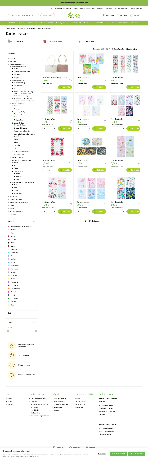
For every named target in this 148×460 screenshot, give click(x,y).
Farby (11, 221)
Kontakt (9, 404)
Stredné (18, 176)
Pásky (16, 69)
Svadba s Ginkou (58, 401)
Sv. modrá (12, 262)
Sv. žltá (11, 279)
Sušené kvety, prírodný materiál (23, 182)
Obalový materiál (17, 157)
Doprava (33, 401)
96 (110, 49)
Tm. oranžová (14, 289)
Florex (16, 106)
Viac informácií (34, 456)
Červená (12, 239)
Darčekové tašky (46, 28)
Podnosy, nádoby (19, 83)
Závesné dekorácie (20, 128)
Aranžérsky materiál (34, 23)
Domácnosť (48, 23)
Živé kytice (135, 23)
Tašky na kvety (89, 41)
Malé (17, 179)
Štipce (16, 142)
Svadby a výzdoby (59, 399)
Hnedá (11, 246)
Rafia (15, 184)
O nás (9, 399)
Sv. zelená (12, 275)
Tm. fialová (13, 282)
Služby (9, 401)
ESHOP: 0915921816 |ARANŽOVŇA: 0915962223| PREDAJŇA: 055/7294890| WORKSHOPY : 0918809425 (81, 8)
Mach (16, 190)
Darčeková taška (83, 77)
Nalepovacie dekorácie (22, 131)
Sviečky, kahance (62, 23)
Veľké (18, 173)
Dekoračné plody (19, 154)
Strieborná (13, 256)
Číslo (10, 313)
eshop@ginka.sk (121, 8)
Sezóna (12, 23)
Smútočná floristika (60, 404)
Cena (11, 323)
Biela (11, 233)
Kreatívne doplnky (18, 123)
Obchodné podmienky (37, 399)
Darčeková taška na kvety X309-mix (55, 77)
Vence (16, 89)
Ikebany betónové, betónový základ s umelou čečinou (23, 93)
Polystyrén (17, 109)
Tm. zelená (13, 298)
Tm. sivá (12, 295)
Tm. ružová (13, 292)
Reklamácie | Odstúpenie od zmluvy (38, 405)
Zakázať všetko (118, 454)
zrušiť (34, 221)
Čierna (11, 243)
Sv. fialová (12, 259)
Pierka (16, 148)
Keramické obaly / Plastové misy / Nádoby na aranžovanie (24, 100)
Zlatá (11, 305)
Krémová (12, 249)
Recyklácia (34, 410)
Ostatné (55, 410)
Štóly (15, 165)
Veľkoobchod (34, 413)
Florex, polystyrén (18, 104)
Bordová (12, 236)
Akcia (108, 23)
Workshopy (57, 407)
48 (107, 49)
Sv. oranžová (13, 266)
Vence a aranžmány (120, 23)
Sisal (15, 187)
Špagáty (16, 78)
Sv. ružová (13, 269)
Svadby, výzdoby (47, 15)
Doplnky (17, 75)
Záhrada (99, 23)
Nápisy (16, 139)
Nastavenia (102, 454)
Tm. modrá (13, 285)
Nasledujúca (95, 221)
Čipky (16, 168)
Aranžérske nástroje (19, 66)
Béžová (12, 230)
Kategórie (12, 53)
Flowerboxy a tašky (35, 28)
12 (102, 49)
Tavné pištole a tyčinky (22, 72)
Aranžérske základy (18, 81)
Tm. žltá (12, 302)
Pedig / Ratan (18, 193)
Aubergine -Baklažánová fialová (20, 226)
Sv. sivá (12, 272)
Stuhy (16, 162)
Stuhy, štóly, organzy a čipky (21, 160)
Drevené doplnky (19, 125)
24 (104, 49)
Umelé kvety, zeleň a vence (82, 23)
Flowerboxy (18, 41)
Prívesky (17, 145)
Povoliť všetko (136, 454)
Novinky (21, 23)
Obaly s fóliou (18, 86)
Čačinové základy (22, 96)
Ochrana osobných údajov (39, 416)
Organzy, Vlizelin (19, 171)
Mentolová (13, 253)
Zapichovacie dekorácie (22, 151)
